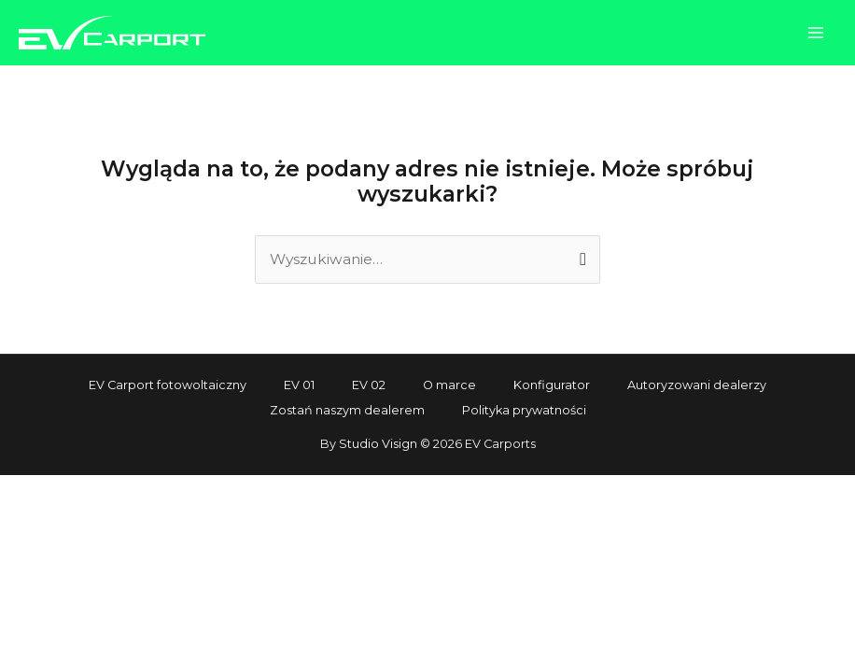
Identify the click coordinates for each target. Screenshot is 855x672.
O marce (449, 385)
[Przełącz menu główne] (816, 32)
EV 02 (368, 385)
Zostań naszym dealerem (347, 410)
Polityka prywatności (524, 410)
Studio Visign (378, 444)
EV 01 (299, 385)
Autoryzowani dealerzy (696, 385)
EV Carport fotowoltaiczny (167, 385)
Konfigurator (551, 385)
